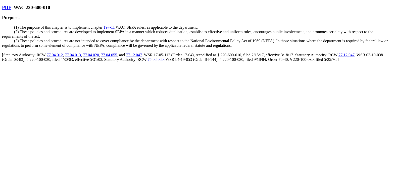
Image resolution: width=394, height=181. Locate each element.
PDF (6, 7)
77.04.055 (109, 55)
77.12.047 (134, 55)
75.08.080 (155, 59)
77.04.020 (91, 55)
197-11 (109, 27)
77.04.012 (55, 55)
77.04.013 (73, 55)
